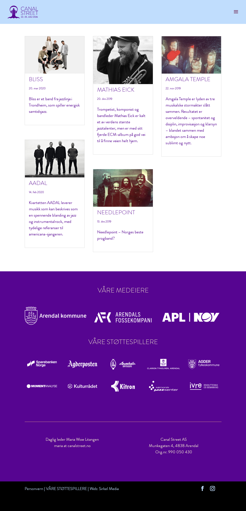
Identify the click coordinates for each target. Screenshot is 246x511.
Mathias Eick (115, 90)
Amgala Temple (188, 79)
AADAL (38, 183)
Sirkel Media (109, 489)
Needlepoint (116, 212)
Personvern (34, 489)
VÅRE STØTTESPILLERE (66, 489)
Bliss (36, 79)
